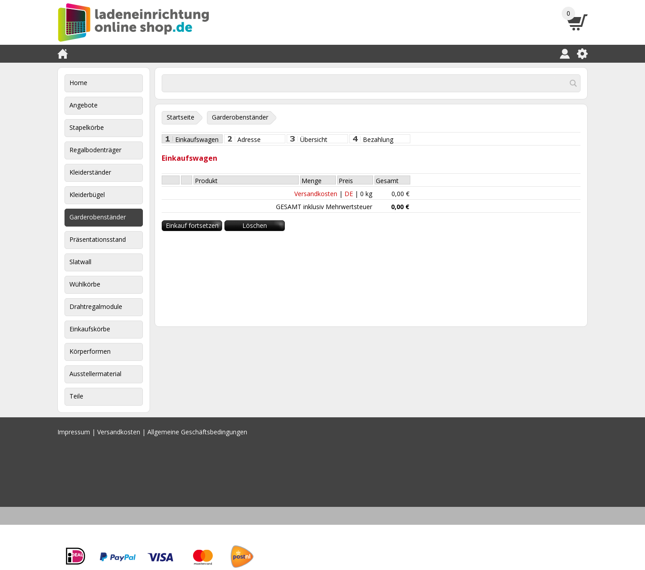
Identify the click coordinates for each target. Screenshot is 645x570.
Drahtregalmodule (95, 306)
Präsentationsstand (97, 239)
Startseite (180, 117)
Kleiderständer (90, 172)
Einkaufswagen (197, 139)
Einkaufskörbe (89, 329)
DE (348, 193)
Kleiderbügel (87, 194)
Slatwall (80, 261)
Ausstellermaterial (95, 373)
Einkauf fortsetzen (192, 225)
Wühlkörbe (84, 284)
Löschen (254, 225)
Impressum (73, 432)
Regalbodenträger (95, 150)
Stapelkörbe (86, 127)
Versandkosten (315, 193)
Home (78, 82)
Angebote (83, 105)
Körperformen (90, 351)
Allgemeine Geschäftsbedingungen (197, 432)
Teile (76, 396)
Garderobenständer (97, 217)
